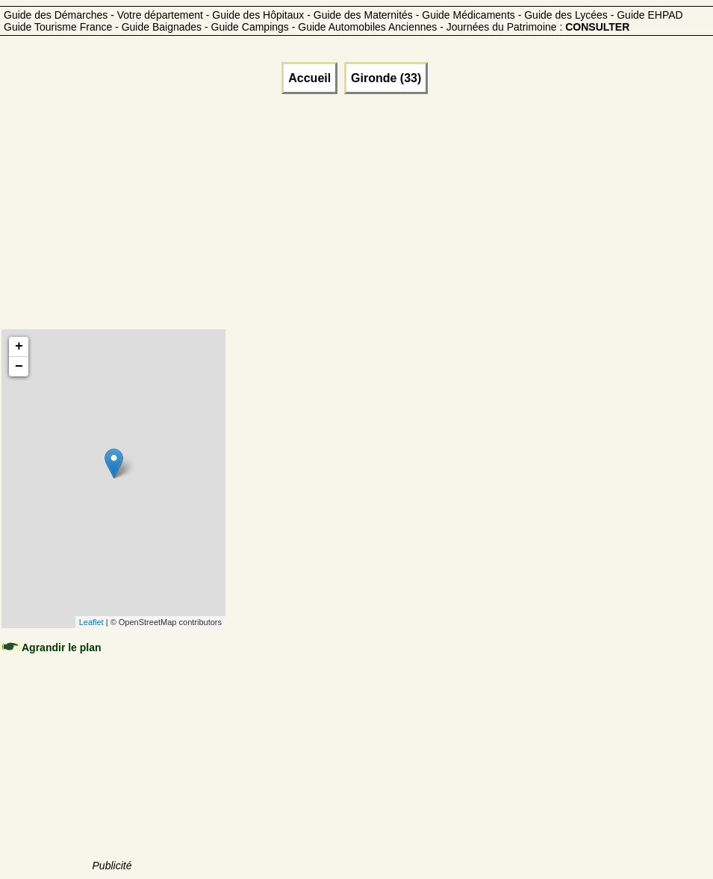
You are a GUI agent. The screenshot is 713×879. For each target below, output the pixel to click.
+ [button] (19, 346)
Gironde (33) (386, 78)
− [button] (19, 367)
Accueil (309, 78)
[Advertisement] (113, 230)
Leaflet (91, 622)
